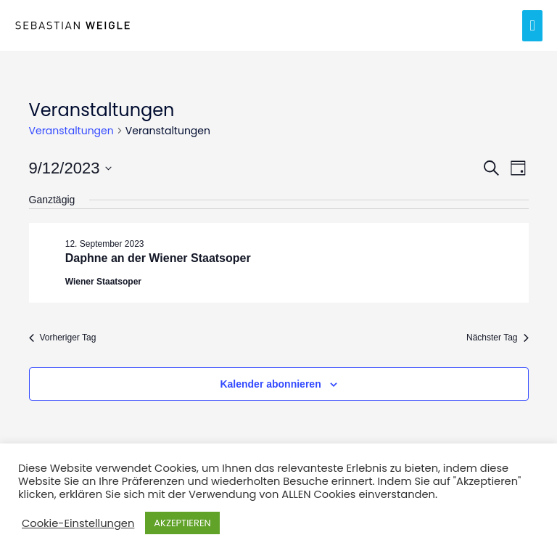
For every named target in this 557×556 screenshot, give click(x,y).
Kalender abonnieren (270, 384)
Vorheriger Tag (62, 337)
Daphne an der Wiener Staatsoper (158, 258)
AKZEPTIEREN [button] (182, 523)
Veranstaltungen (71, 131)
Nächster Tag (497, 337)
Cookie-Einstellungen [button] (78, 523)
